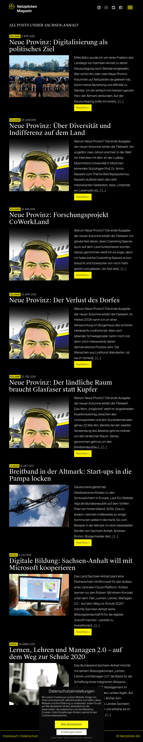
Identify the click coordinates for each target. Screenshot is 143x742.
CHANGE (14, 466)
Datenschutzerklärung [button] (73, 738)
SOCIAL (13, 555)
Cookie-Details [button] (57, 738)
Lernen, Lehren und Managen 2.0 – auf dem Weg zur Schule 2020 (65, 653)
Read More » (83, 108)
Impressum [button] (87, 738)
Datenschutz (29, 736)
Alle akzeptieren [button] (71, 724)
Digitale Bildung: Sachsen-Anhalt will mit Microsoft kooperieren (70, 564)
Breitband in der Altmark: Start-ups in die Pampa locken (70, 475)
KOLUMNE (15, 37)
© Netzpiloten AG (128, 736)
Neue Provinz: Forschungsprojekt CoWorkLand (58, 218)
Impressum (11, 736)
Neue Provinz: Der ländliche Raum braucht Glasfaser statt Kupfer (60, 386)
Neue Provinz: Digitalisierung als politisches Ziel (58, 45)
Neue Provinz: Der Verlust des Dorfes (64, 300)
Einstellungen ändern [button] (71, 732)
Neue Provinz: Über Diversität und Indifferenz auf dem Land (60, 129)
